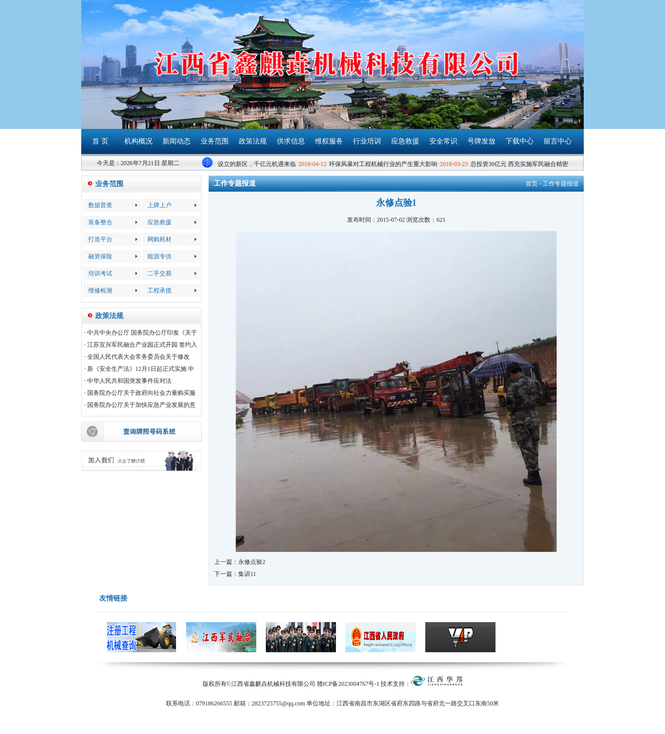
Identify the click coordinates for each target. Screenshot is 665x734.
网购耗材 (159, 239)
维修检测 (100, 290)
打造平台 (100, 239)
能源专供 (159, 256)
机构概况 (138, 141)
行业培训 (367, 141)
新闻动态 (176, 141)
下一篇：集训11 (235, 573)
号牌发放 (481, 141)
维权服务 (329, 141)
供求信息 (291, 141)
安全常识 (443, 141)
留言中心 (558, 141)
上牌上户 (159, 205)
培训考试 (100, 273)
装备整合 (100, 222)
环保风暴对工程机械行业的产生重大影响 (384, 164)
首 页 (100, 141)
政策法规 (253, 141)
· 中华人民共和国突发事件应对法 (128, 380)
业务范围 (215, 141)
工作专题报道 (561, 183)
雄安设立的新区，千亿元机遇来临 (252, 164)
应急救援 (405, 141)
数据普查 (100, 205)
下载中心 (520, 141)
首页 (532, 183)
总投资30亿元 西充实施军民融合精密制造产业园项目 (541, 164)
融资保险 (100, 256)
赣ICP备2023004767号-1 (348, 683)
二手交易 (159, 273)
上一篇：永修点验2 (239, 561)
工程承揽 (159, 290)
